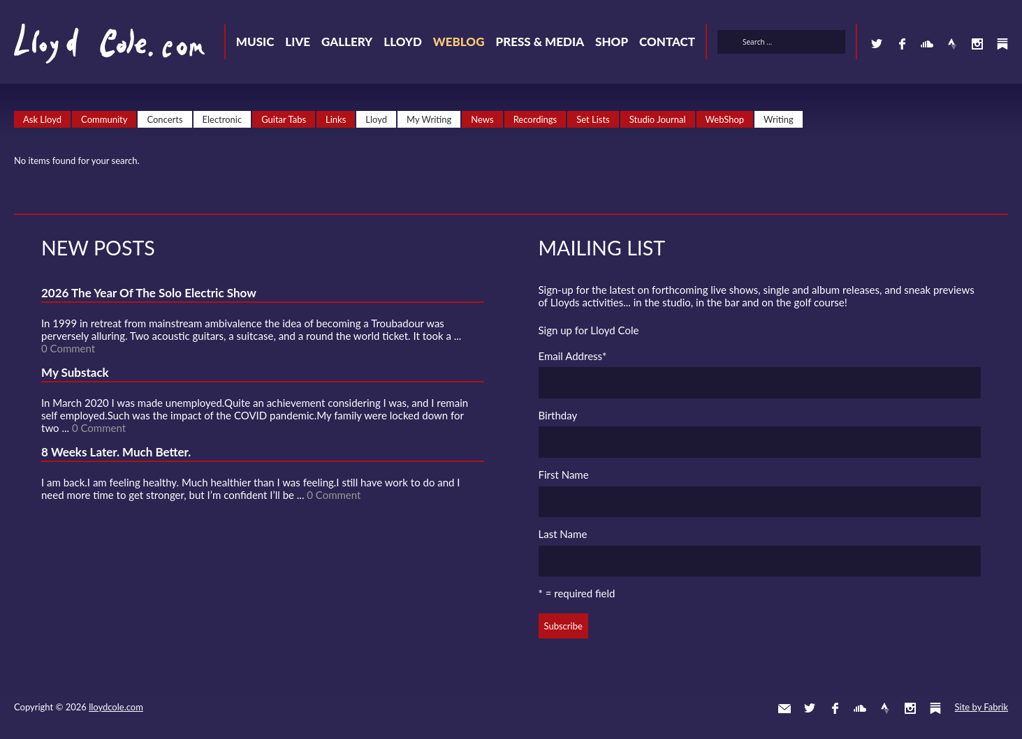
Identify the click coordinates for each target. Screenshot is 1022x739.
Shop (611, 41)
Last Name (563, 534)
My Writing (429, 119)
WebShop (725, 119)
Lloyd (403, 41)
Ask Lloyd (42, 119)
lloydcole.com (116, 706)
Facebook (901, 44)
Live (297, 41)
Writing (779, 119)
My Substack (75, 372)
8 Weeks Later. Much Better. (116, 452)
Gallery (346, 41)
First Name (564, 474)
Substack (1002, 44)
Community (104, 119)
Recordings (535, 119)
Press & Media (539, 41)
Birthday (558, 415)
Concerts (164, 119)
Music (255, 41)
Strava (952, 44)
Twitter (876, 44)
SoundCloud (927, 44)
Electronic (222, 119)
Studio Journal (657, 119)
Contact (667, 41)
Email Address (573, 356)
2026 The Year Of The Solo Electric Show (148, 292)
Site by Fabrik (981, 706)
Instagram (977, 44)
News (482, 119)
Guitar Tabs (283, 119)
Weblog (459, 41)
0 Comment (68, 348)
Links (336, 119)
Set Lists (593, 119)
